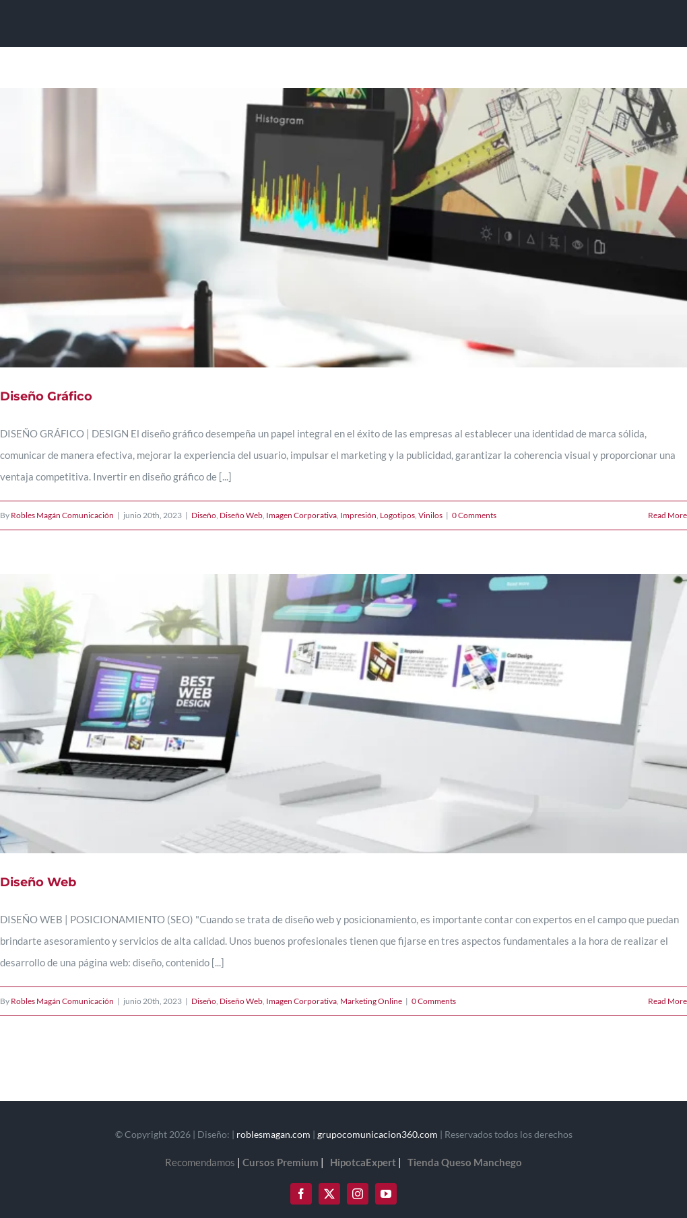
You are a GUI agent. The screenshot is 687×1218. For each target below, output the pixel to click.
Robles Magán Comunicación (62, 515)
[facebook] (301, 1194)
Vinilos (430, 515)
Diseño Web (241, 515)
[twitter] (329, 1194)
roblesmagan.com (273, 1134)
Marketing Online (371, 1001)
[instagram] (357, 1194)
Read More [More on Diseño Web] (667, 1001)
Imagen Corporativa (301, 515)
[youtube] (386, 1194)
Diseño (203, 515)
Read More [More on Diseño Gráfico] (667, 515)
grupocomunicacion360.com (377, 1134)
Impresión (358, 515)
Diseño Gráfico (46, 396)
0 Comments (474, 515)
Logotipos (397, 515)
